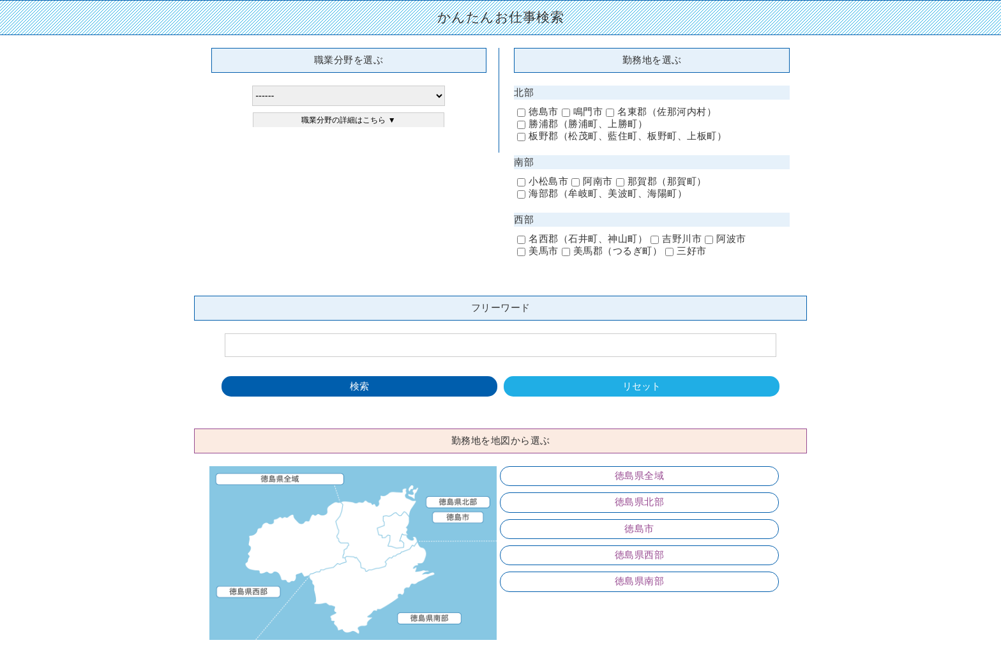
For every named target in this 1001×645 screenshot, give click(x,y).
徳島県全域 (640, 476)
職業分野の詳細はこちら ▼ (348, 120)
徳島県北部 (640, 502)
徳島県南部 (640, 581)
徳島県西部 (640, 555)
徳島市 (639, 529)
